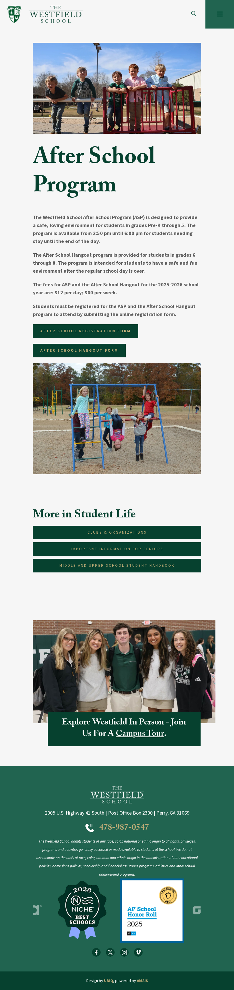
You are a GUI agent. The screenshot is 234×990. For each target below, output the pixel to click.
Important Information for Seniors (117, 549)
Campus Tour (140, 734)
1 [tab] (117, 128)
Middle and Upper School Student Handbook (117, 565)
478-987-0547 (124, 828)
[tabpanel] (117, 88)
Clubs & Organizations (117, 532)
